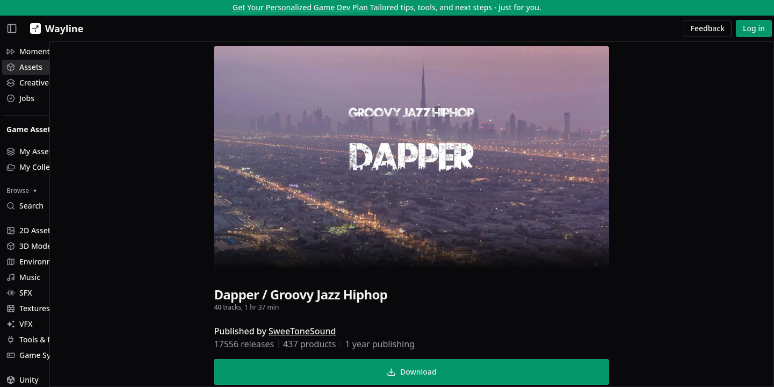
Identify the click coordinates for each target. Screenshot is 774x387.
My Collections (38, 167)
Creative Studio (40, 82)
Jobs (20, 98)
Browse (21, 190)
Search (25, 205)
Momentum (34, 51)
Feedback (708, 28)
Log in (754, 28)
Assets (24, 67)
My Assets (30, 151)
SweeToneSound (338, 333)
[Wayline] (54, 28)
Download (447, 374)
